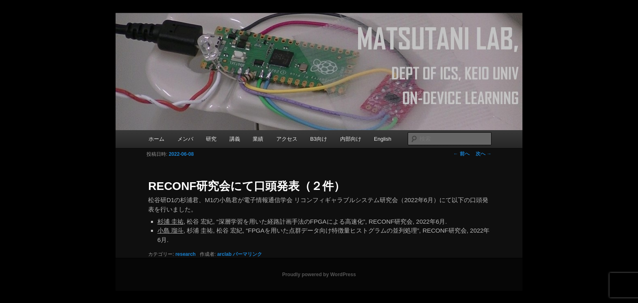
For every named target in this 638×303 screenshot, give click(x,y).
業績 (258, 139)
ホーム (156, 139)
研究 (211, 139)
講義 (234, 139)
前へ (461, 154)
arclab (224, 254)
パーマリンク (247, 254)
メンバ (185, 139)
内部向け (350, 139)
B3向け (318, 139)
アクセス (286, 139)
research (185, 254)
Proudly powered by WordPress (319, 274)
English (382, 139)
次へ (484, 154)
